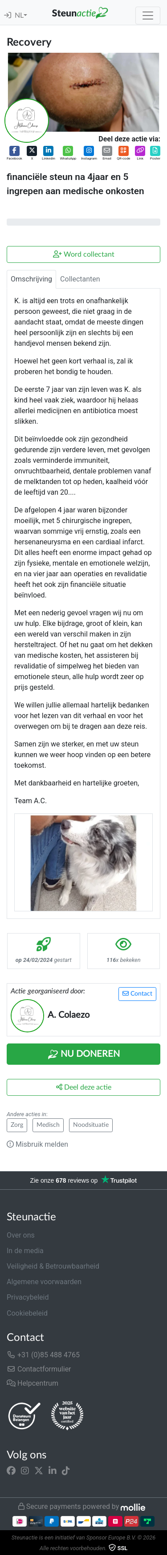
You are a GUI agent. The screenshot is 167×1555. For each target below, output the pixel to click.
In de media (25, 1250)
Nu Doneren (84, 1054)
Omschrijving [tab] (31, 279)
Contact (137, 993)
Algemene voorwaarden (44, 1282)
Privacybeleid (28, 1297)
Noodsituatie (91, 1125)
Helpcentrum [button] (32, 1383)
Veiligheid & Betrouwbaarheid (53, 1266)
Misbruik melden (37, 1144)
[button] (14, 153)
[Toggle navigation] (147, 15)
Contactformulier (39, 1369)
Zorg (17, 1125)
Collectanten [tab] (80, 279)
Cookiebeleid (27, 1313)
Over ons (21, 1235)
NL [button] (19, 15)
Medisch (48, 1125)
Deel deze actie (83, 1087)
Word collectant (83, 254)
